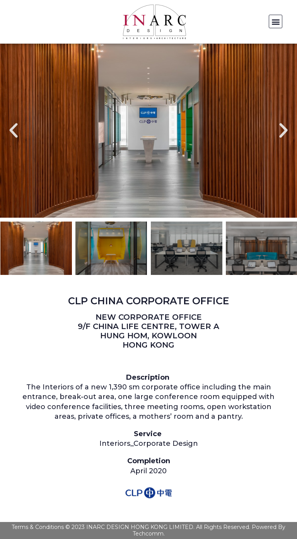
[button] (275, 21)
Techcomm (148, 533)
